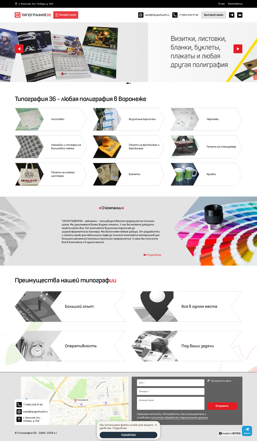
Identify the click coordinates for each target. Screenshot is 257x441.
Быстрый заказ (213, 15)
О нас (221, 3)
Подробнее (120, 428)
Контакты (235, 3)
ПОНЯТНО (128, 435)
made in (231, 433)
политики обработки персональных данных (179, 417)
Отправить (222, 406)
